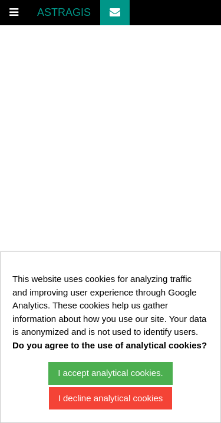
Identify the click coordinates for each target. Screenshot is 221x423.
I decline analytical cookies (110, 398)
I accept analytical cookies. (110, 373)
